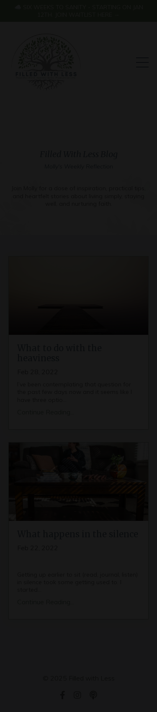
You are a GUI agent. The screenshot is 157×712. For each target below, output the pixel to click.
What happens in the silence (77, 534)
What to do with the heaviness (59, 353)
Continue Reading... (45, 412)
